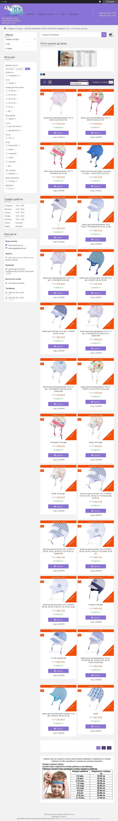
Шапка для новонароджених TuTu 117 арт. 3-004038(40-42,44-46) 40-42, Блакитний (95, 333)
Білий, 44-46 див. (95, 442)
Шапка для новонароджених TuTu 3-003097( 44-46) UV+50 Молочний (96, 388)
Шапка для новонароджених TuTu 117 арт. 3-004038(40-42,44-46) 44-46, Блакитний (58, 389)
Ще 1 (10, 111)
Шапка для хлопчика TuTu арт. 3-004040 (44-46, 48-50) (58, 332)
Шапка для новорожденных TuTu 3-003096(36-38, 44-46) (58, 172)
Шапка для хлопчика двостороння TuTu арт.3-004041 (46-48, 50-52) (95, 279)
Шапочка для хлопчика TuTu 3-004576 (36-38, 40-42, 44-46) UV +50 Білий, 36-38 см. (95, 551)
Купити (60, 133)
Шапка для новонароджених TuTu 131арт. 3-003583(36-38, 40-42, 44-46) (96, 225)
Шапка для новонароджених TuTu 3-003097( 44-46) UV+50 (96, 119)
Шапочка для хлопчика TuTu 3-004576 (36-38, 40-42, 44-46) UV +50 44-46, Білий (58, 606)
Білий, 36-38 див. (58, 494)
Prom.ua (71, 814)
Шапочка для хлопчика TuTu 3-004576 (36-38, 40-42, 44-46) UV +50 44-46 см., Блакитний (58, 551)
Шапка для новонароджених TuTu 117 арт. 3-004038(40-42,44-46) (58, 279)
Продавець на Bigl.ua (59, 816)
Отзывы (8, 48)
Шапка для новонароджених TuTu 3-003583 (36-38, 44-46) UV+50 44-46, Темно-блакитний (96, 660)
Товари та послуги (15, 28)
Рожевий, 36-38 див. (58, 442)
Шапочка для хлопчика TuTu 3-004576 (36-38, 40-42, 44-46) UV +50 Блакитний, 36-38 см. (96, 496)
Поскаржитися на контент (71, 819)
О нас (62, 14)
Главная (30, 14)
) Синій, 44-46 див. (95, 605)
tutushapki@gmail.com (17, 248)
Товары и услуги (46, 14)
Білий (96, 714)
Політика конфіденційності (91, 819)
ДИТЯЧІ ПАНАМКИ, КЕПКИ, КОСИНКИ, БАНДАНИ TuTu (47, 28)
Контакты (73, 14)
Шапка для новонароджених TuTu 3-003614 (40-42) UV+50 (58, 119)
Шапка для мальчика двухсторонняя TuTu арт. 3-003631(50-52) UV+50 (96, 172)
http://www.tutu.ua (15, 245)
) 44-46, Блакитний (58, 658)
